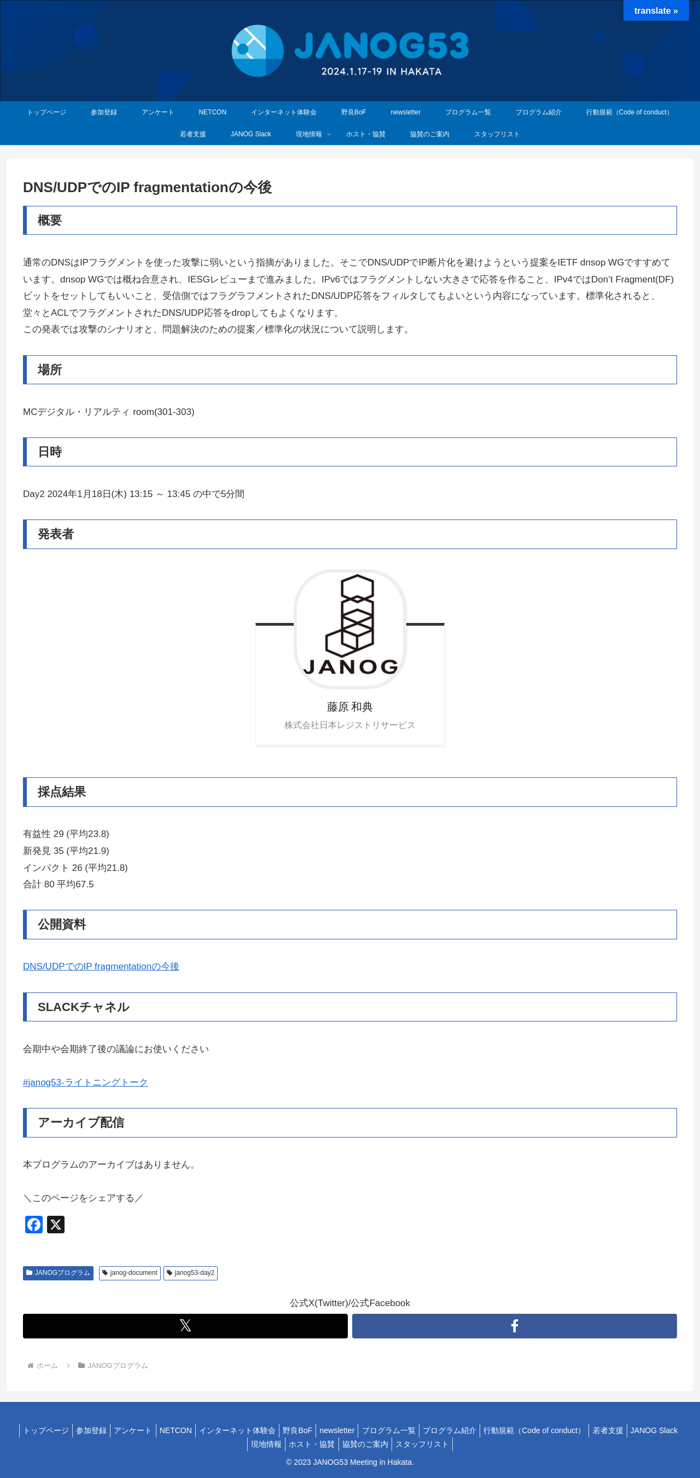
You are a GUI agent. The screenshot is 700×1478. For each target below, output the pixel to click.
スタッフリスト (458, 1444)
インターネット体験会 (260, 1430)
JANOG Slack (238, 1444)
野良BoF (325, 1430)
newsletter (368, 1430)
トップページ (52, 1430)
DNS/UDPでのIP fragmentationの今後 (101, 966)
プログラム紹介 (489, 1430)
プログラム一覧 (424, 1430)
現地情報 (289, 1444)
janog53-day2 (191, 1273)
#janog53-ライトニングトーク (85, 1082)
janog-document (130, 1273)
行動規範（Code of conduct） (578, 1430)
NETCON (194, 1430)
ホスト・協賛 (339, 1444)
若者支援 (656, 1430)
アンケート (148, 1430)
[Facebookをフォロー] (514, 1326)
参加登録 (101, 1430)
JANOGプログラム (58, 1273)
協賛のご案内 (396, 1444)
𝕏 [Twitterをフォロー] (185, 1326)
